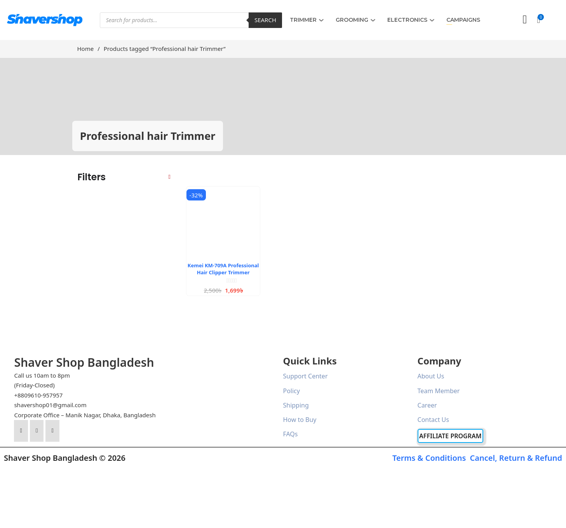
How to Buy (299, 419)
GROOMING (352, 19)
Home (85, 48)
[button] (538, 20)
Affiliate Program (450, 436)
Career (427, 405)
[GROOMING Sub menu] (373, 20)
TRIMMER (303, 19)
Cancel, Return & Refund (516, 458)
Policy (291, 391)
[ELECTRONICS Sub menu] (432, 20)
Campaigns (463, 19)
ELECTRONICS (407, 19)
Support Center (305, 376)
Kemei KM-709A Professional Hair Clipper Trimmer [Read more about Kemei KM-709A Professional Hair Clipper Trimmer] (223, 269)
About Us (431, 376)
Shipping (295, 405)
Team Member (439, 391)
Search (265, 20)
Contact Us (433, 419)
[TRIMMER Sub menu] (321, 20)
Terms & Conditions (429, 458)
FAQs (290, 434)
